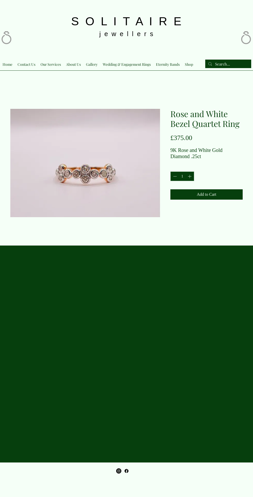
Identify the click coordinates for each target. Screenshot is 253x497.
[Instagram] (118, 471)
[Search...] (227, 64)
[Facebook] (126, 471)
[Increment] (190, 176)
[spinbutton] (182, 176)
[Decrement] (174, 176)
